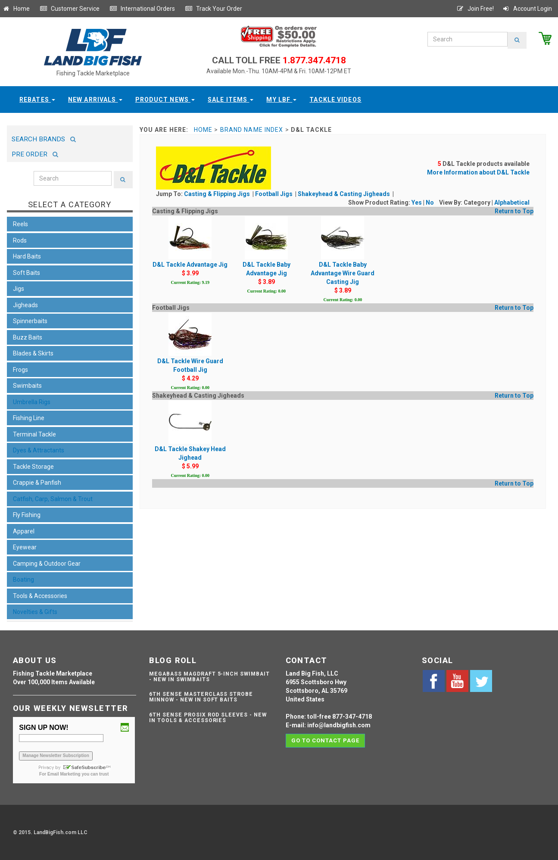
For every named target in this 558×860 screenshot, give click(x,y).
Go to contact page (325, 740)
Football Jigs (274, 193)
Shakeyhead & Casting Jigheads (344, 193)
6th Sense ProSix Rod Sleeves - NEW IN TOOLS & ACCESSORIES (208, 717)
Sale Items (230, 99)
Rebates (37, 99)
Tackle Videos (335, 99)
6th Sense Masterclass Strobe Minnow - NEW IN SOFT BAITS (201, 697)
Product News (165, 99)
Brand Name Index (252, 129)
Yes (416, 202)
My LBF (281, 99)
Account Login (527, 8)
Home (16, 8)
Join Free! (475, 8)
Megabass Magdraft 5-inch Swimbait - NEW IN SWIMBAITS (209, 676)
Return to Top (514, 211)
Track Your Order (213, 8)
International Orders (142, 8)
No (430, 202)
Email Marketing (64, 774)
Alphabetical (512, 202)
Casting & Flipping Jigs (217, 193)
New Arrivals (95, 99)
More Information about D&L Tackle (478, 172)
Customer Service (70, 8)
